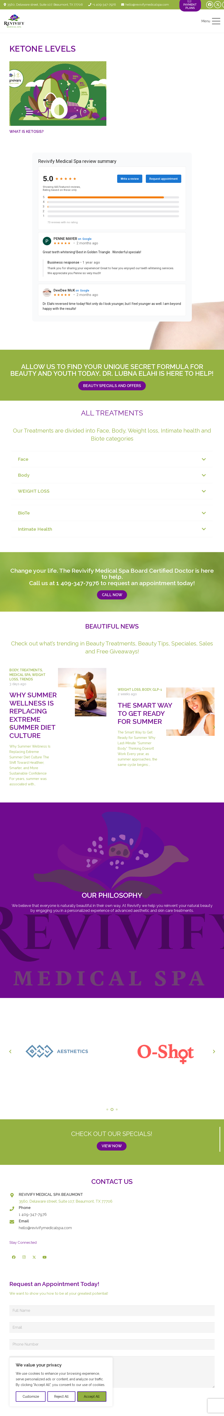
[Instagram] (24, 1257)
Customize (31, 1396)
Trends (26, 679)
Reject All (61, 1396)
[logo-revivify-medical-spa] (14, 21)
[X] (217, 4)
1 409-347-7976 (77, 583)
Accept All (92, 1396)
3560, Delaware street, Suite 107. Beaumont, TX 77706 (65, 1201)
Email (24, 1221)
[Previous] (10, 727)
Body (13, 670)
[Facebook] (209, 4)
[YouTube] (44, 1257)
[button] (210, 21)
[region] (61, 1382)
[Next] (213, 727)
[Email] (14, 1222)
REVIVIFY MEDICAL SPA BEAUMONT (51, 1194)
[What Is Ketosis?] (57, 93)
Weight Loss (129, 689)
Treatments (31, 670)
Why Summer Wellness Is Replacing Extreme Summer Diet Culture (33, 715)
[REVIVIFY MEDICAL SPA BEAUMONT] (14, 1195)
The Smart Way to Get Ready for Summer (145, 713)
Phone (25, 1207)
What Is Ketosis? (26, 132)
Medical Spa (20, 674)
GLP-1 (157, 689)
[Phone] (14, 1208)
